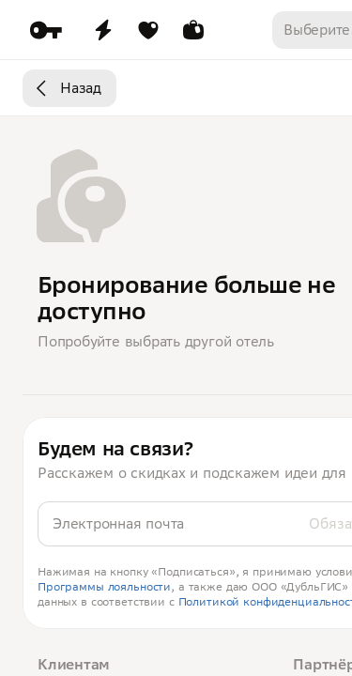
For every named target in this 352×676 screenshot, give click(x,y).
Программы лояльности (104, 586)
